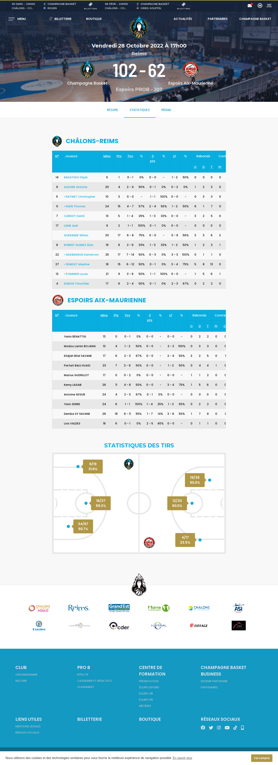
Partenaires (218, 19)
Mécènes (145, 706)
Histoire (21, 681)
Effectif (82, 675)
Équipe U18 (146, 693)
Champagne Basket (252, 19)
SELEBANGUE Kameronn (81, 255)
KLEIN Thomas (74, 206)
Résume (112, 110)
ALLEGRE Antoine (75, 187)
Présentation (148, 681)
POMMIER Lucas (76, 274)
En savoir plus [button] (182, 758)
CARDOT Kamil (74, 216)
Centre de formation (152, 670)
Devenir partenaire (214, 681)
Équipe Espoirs (149, 687)
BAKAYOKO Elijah (76, 177)
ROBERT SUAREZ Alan (78, 245)
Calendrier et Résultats (94, 681)
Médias (166, 110)
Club (21, 667)
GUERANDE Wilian (76, 235)
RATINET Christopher (79, 197)
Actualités (183, 19)
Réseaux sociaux (27, 732)
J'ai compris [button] (262, 758)
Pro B (83, 667)
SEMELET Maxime (76, 264)
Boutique (94, 19)
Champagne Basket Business (223, 670)
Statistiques (140, 110)
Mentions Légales (28, 726)
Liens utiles (28, 719)
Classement (85, 687)
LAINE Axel (71, 226)
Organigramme (26, 675)
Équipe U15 (146, 700)
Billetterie (60, 18)
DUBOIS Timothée (76, 284)
